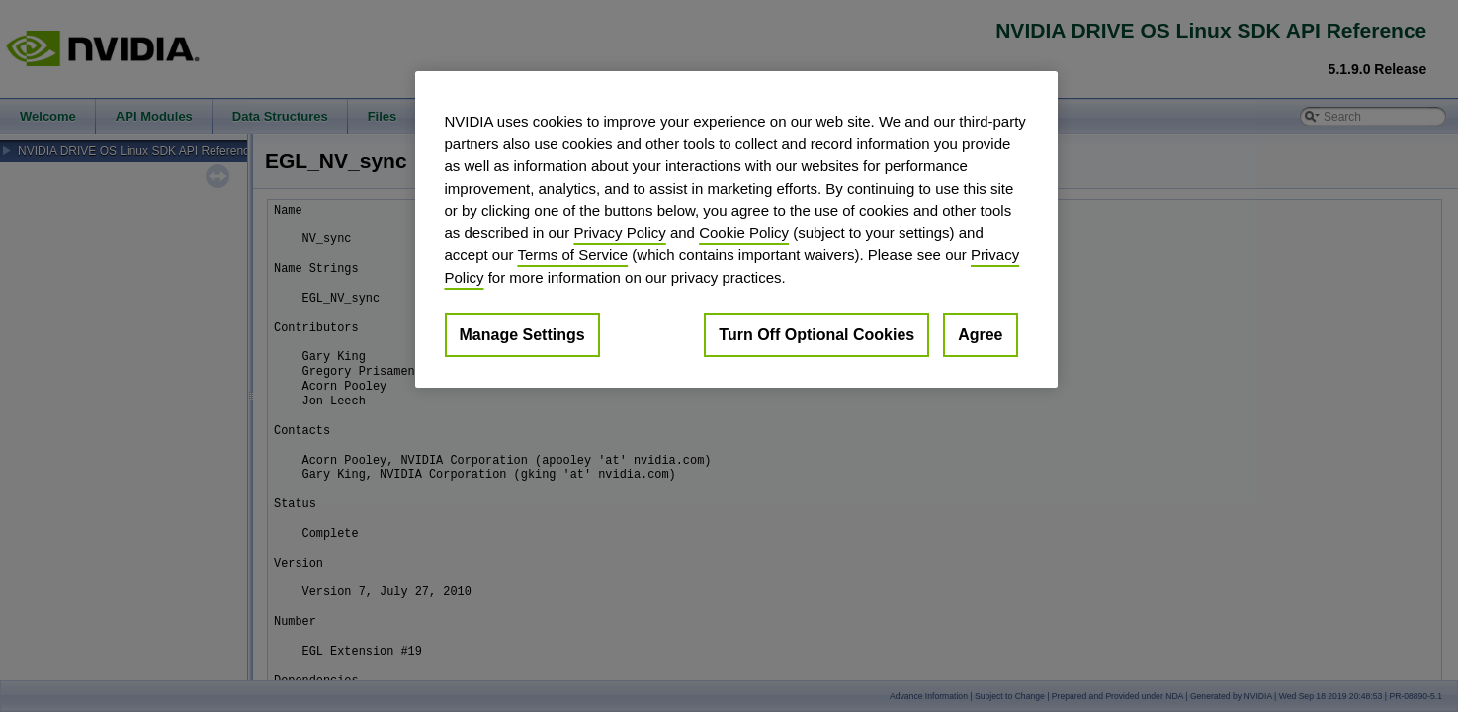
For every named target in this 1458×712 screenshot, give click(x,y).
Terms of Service (572, 254)
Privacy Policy (619, 232)
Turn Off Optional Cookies (816, 334)
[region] (736, 229)
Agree (980, 334)
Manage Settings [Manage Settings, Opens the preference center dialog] (522, 334)
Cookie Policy (744, 232)
